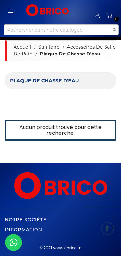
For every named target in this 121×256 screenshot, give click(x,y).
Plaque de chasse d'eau (44, 80)
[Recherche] (61, 29)
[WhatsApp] (13, 242)
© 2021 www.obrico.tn (60, 247)
